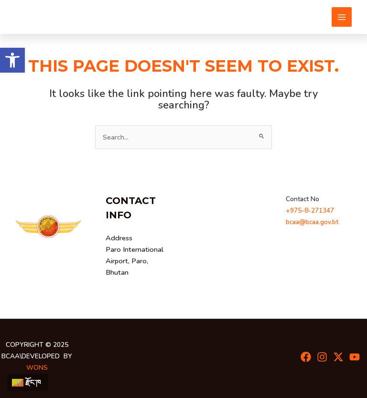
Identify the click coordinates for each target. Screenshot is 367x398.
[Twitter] (338, 357)
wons (37, 367)
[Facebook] (306, 357)
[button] (12, 60)
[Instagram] (322, 357)
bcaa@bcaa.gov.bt (312, 221)
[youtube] (354, 357)
